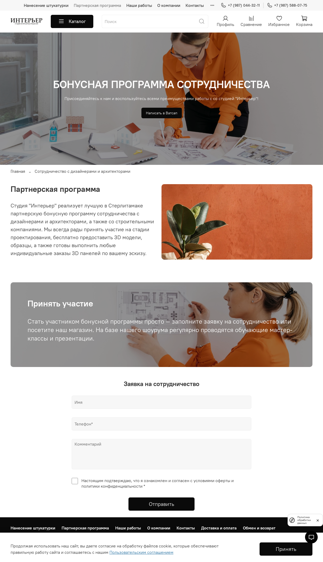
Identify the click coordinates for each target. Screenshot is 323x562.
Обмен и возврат (259, 528)
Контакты (195, 5)
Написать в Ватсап (161, 113)
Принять (286, 549)
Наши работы (139, 5)
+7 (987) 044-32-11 (240, 5)
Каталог (72, 21)
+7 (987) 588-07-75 (287, 5)
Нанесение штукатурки (46, 5)
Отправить (161, 504)
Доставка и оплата (219, 528)
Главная (18, 171)
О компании (168, 5)
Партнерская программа (97, 5)
